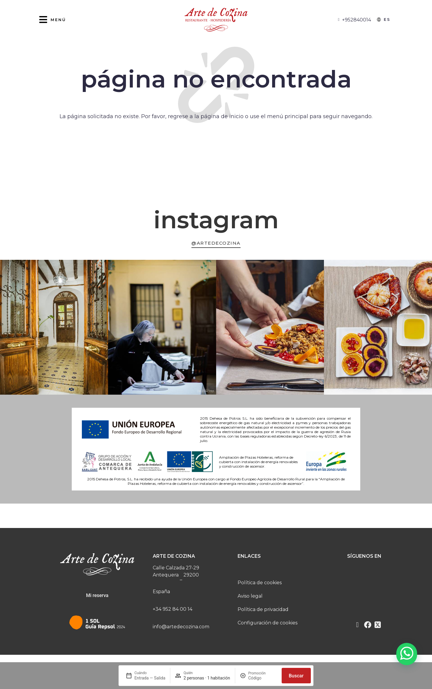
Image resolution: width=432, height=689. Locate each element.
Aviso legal (250, 598)
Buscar (296, 676)
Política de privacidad (263, 612)
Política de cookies (260, 585)
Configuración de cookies (267, 625)
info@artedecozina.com (181, 629)
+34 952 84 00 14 (172, 611)
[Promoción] (262, 678)
